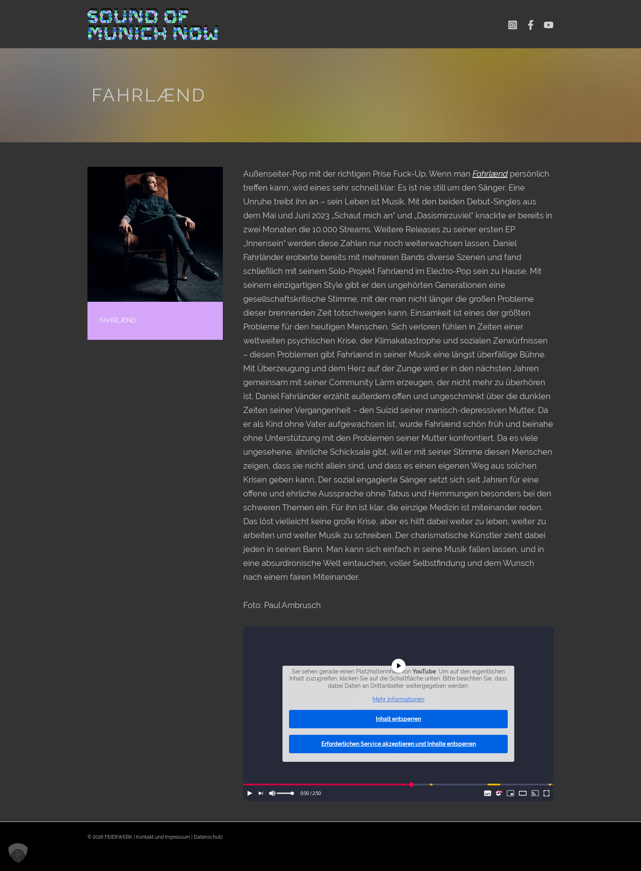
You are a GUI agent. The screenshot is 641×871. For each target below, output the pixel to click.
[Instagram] (513, 25)
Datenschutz (208, 837)
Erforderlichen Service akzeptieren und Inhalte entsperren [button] (398, 743)
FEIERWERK (118, 837)
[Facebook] (531, 25)
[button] (18, 853)
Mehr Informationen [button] (398, 699)
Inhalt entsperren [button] (398, 718)
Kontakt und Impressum (163, 837)
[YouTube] (549, 25)
